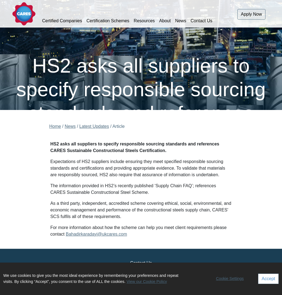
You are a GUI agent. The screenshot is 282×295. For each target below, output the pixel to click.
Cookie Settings (230, 278)
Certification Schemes (107, 20)
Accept (268, 278)
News (180, 20)
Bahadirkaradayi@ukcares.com (96, 234)
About (165, 20)
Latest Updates (94, 126)
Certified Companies (62, 20)
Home (55, 126)
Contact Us (201, 20)
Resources (144, 20)
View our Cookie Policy (146, 281)
